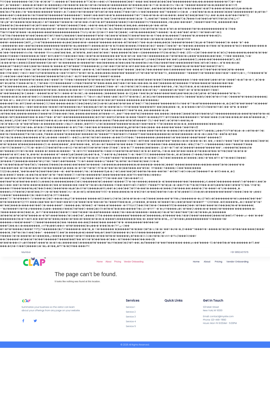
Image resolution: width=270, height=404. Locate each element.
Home (100, 261)
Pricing (117, 261)
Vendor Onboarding (134, 261)
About (108, 261)
